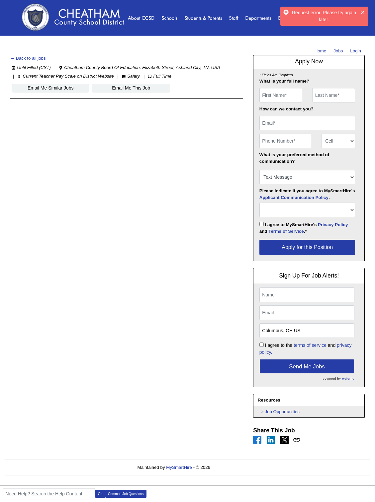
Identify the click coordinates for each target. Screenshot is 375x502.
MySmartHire (179, 467)
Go (100, 494)
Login (355, 50)
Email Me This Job (131, 88)
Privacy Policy (333, 224)
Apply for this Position (307, 247)
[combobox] (338, 141)
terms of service (310, 345)
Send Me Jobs (307, 366)
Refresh (230, 467)
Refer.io (348, 378)
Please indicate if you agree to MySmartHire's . (307, 194)
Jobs (338, 50)
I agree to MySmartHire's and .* (303, 228)
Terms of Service (286, 231)
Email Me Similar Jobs (50, 88)
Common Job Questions (125, 494)
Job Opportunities (282, 411)
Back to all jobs (28, 58)
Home (321, 50)
